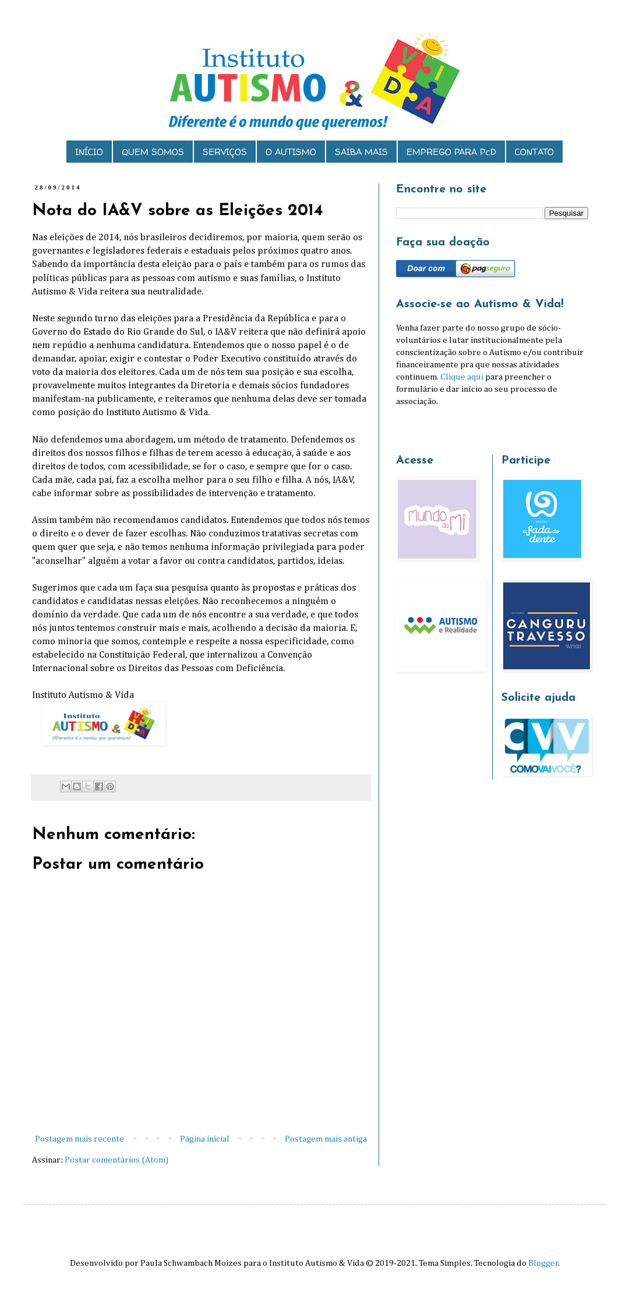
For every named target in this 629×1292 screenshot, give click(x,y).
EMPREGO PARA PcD (451, 152)
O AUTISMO (291, 152)
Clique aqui (461, 377)
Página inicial (204, 1139)
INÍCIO (89, 152)
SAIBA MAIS (361, 152)
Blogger (543, 1263)
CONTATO (534, 152)
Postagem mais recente (79, 1139)
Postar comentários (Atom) (116, 1160)
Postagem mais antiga (326, 1139)
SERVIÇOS (225, 152)
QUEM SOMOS (153, 152)
